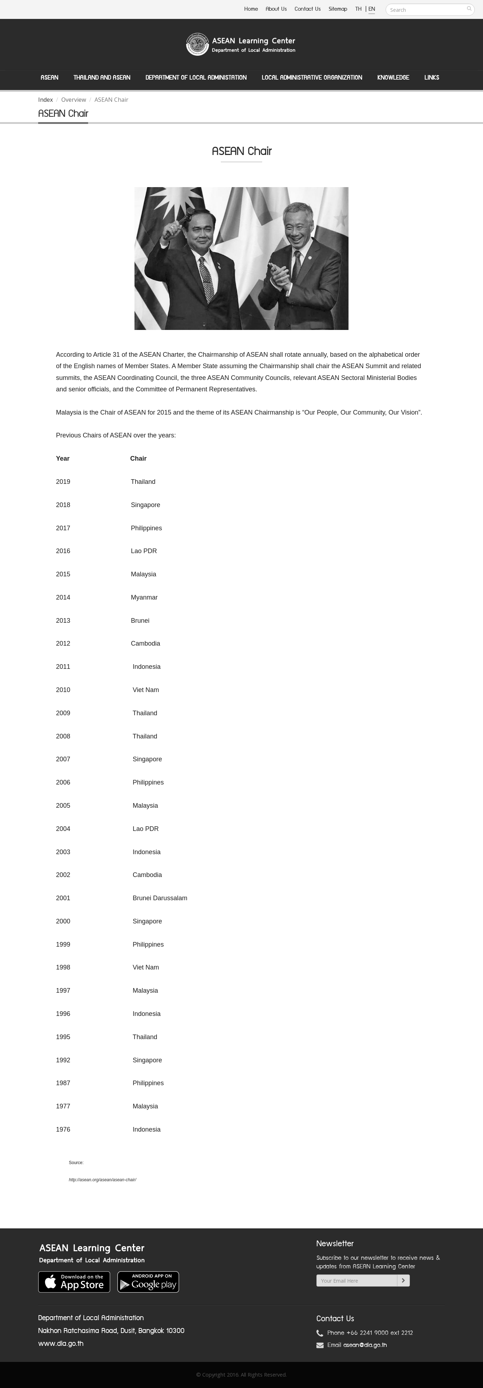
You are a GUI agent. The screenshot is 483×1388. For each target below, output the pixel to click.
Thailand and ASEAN (101, 78)
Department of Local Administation (196, 78)
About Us (276, 9)
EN (371, 9)
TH (359, 9)
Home (251, 9)
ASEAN (49, 78)
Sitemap (338, 9)
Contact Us (308, 9)
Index (45, 100)
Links (431, 78)
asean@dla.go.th (365, 1345)
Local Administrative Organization (312, 78)
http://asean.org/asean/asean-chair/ (102, 1179)
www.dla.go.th (60, 1344)
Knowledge (393, 78)
